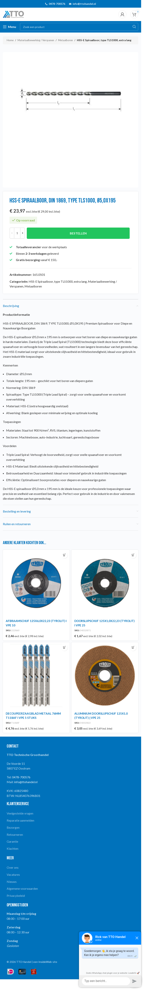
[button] (64, 555)
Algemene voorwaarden (22, 888)
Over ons (13, 867)
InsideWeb (45, 961)
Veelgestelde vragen (20, 813)
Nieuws (12, 881)
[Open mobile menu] (9, 27)
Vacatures (13, 874)
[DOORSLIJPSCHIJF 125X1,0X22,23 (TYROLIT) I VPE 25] (105, 583)
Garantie (12, 841)
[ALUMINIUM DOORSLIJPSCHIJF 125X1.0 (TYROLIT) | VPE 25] (105, 675)
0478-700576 (57, 3)
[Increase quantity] (22, 233)
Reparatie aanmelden (20, 820)
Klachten (12, 848)
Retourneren (15, 834)
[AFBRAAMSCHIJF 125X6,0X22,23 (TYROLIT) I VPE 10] (36, 583)
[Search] (79, 27)
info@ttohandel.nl (84, 3)
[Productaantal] (17, 233)
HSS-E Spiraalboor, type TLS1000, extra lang (104, 40)
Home (10, 40)
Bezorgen (13, 827)
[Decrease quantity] (12, 233)
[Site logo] (13, 14)
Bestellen (78, 233)
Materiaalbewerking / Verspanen (36, 40)
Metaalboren (65, 40)
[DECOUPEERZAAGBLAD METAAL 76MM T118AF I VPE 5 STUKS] (36, 675)
